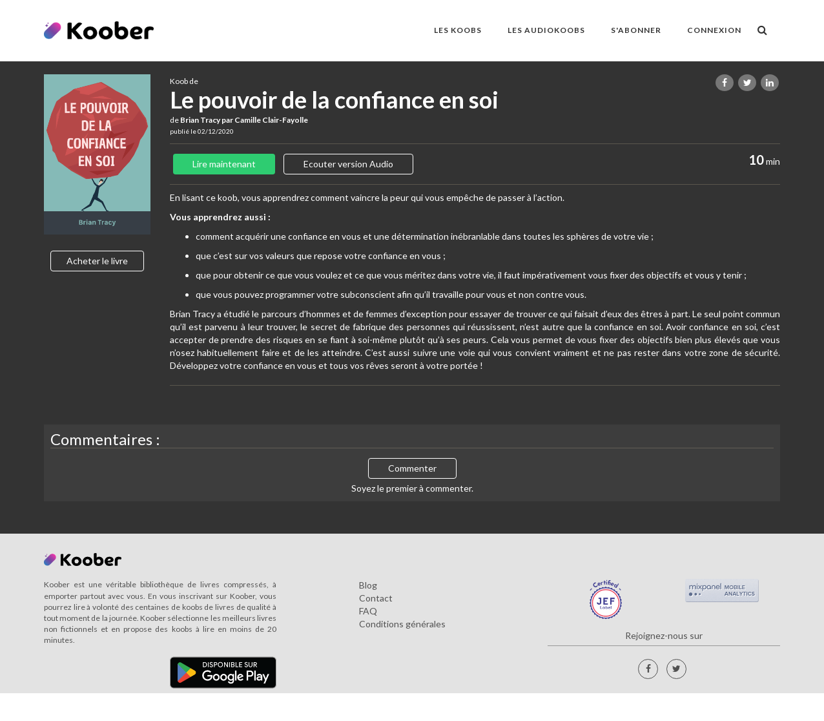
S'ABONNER (636, 30)
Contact (376, 597)
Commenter (412, 468)
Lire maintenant (224, 163)
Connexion (714, 30)
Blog (368, 585)
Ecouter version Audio (348, 163)
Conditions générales (402, 623)
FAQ (368, 610)
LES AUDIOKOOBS (546, 30)
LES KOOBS (458, 30)
